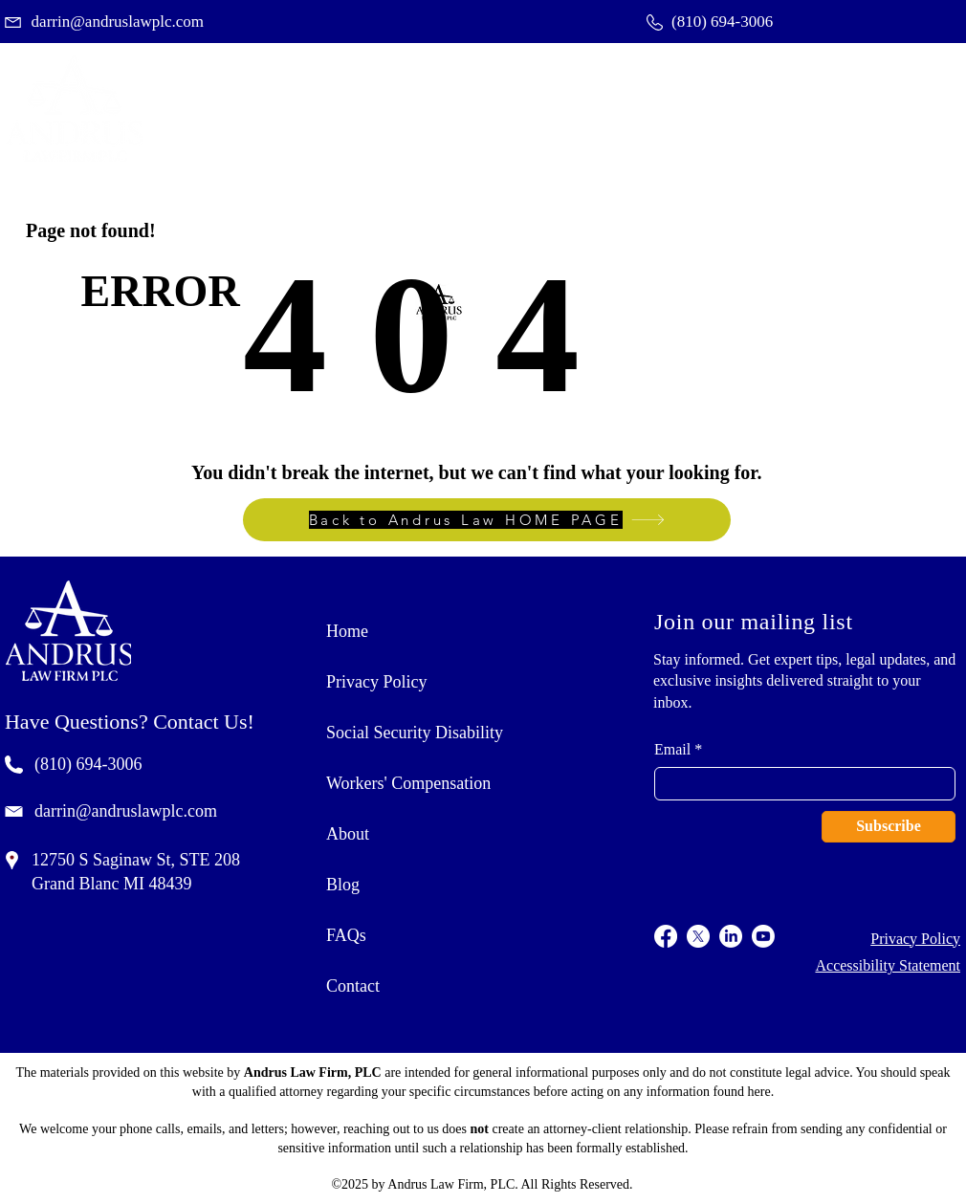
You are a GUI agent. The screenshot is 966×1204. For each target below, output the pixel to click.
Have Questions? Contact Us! (129, 721)
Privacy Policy (377, 681)
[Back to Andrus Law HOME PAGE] (487, 519)
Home (347, 631)
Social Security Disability (414, 732)
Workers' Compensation (408, 783)
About (347, 833)
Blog (343, 884)
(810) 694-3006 (88, 764)
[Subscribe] (888, 827)
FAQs (346, 935)
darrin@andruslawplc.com (125, 811)
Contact (353, 986)
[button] (797, 108)
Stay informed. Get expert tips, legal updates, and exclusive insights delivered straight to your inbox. (804, 681)
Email (672, 749)
